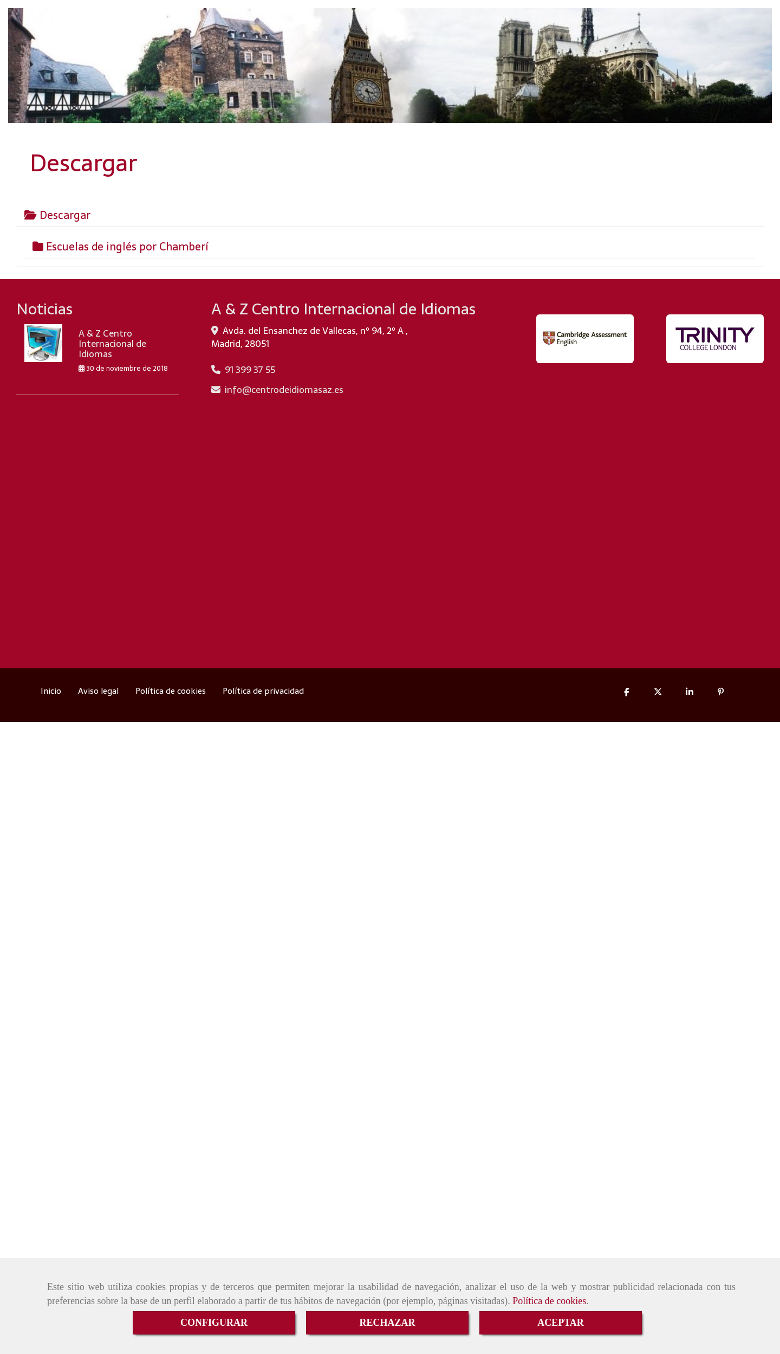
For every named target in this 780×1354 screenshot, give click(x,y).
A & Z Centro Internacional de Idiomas (112, 343)
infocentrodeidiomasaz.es (284, 389)
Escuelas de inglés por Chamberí (120, 246)
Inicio (51, 691)
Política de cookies (549, 1300)
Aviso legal (98, 691)
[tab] (390, 215)
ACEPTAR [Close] (560, 1322)
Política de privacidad (263, 691)
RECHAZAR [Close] (387, 1322)
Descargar (57, 215)
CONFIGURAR (214, 1322)
